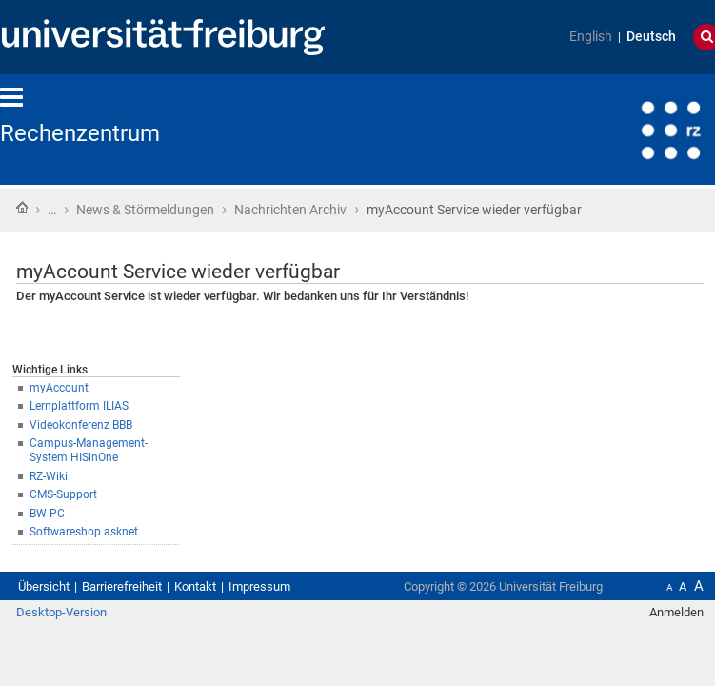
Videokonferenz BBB (103, 445)
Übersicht (49, 616)
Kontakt (235, 616)
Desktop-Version (71, 663)
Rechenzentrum (94, 133)
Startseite (22, 209)
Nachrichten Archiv (358, 211)
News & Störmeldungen (174, 211)
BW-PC (59, 529)
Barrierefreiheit (145, 616)
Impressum (314, 616)
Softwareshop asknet (105, 550)
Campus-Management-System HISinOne (164, 466)
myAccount (74, 404)
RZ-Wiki (62, 487)
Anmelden (665, 663)
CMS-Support (80, 508)
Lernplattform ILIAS (100, 425)
